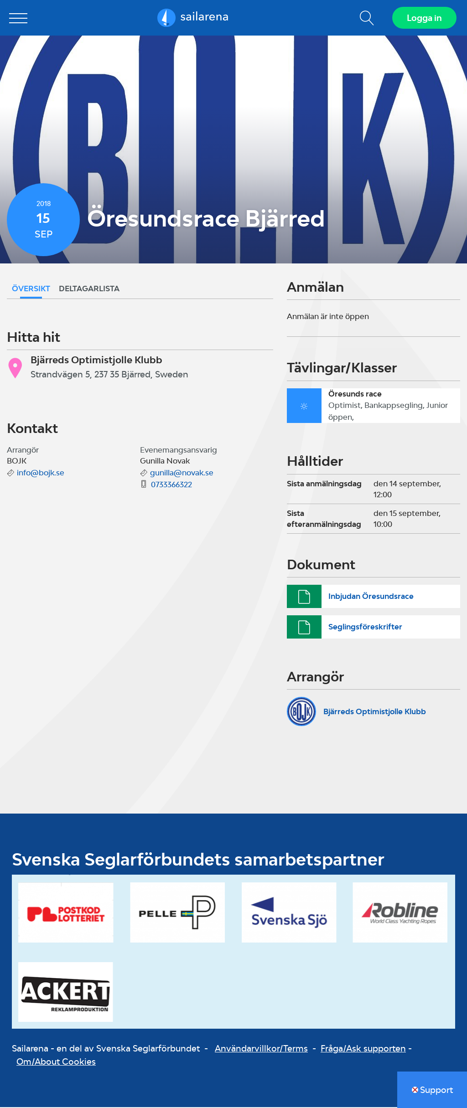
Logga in (423, 18)
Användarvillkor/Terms (261, 1049)
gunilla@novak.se (181, 473)
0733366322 (171, 485)
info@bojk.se (40, 473)
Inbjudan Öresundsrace (371, 596)
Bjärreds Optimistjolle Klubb (374, 711)
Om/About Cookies (56, 1062)
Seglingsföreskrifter (365, 627)
